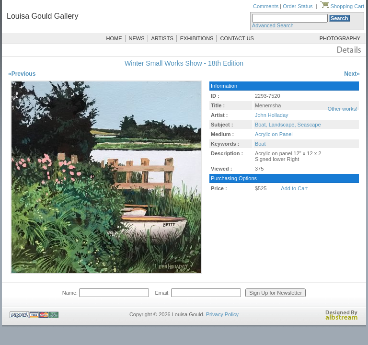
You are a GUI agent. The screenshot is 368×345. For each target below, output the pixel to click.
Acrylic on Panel (274, 134)
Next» (352, 73)
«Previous (21, 73)
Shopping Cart (342, 6)
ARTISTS (162, 38)
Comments (265, 6)
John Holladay (271, 115)
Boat (260, 144)
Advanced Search (273, 25)
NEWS (137, 38)
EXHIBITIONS (197, 38)
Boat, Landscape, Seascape (288, 124)
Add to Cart (294, 188)
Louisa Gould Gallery (42, 16)
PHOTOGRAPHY (340, 38)
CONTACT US (237, 38)
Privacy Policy (222, 314)
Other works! (342, 109)
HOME (114, 38)
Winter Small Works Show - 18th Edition (184, 63)
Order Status (297, 6)
